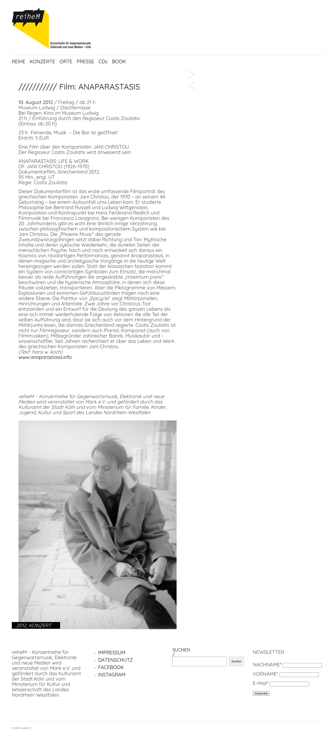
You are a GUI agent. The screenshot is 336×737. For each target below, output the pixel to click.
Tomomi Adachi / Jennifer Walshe (191, 76)
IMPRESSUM (112, 652)
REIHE (18, 61)
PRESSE (85, 61)
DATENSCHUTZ (115, 660)
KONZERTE (42, 61)
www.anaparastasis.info (45, 357)
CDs (103, 61)
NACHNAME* (267, 664)
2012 (21, 625)
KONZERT (40, 625)
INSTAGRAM (112, 674)
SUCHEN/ (181, 652)
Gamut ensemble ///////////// (191, 88)
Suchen (236, 661)
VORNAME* (265, 674)
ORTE (66, 61)
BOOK (119, 61)
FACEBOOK (111, 667)
